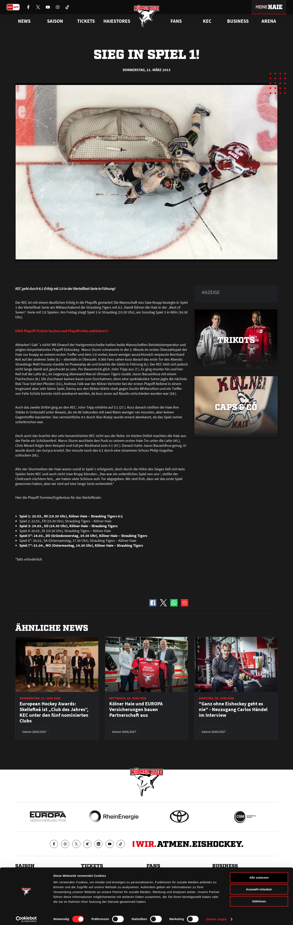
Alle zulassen (259, 875)
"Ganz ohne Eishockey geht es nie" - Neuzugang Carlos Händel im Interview (233, 709)
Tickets (86, 21)
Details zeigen (216, 917)
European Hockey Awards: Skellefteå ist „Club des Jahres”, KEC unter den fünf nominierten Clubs (54, 712)
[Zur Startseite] (146, 16)
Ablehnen (259, 899)
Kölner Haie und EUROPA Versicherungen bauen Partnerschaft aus (136, 709)
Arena (268, 21)
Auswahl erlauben (259, 887)
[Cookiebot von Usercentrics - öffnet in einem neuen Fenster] (26, 917)
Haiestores (116, 21)
